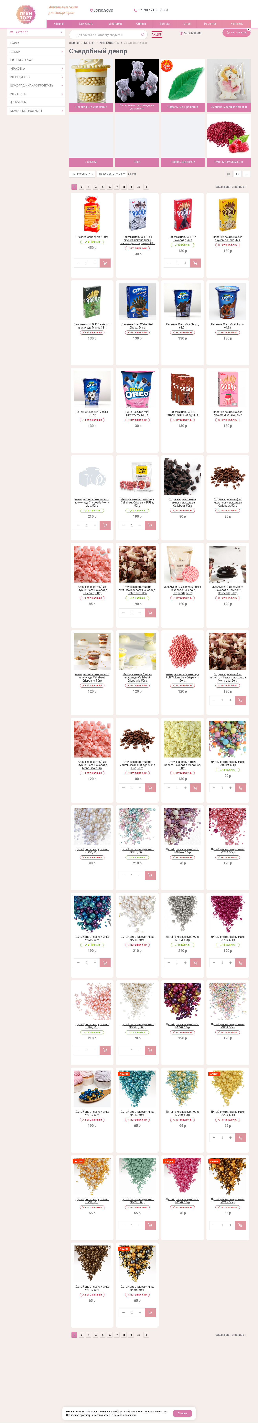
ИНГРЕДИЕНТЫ (109, 42)
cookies (89, 1411)
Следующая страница (231, 182)
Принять (182, 1413)
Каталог (89, 42)
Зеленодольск (103, 10)
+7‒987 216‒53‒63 (153, 10)
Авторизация (192, 32)
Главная (74, 42)
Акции (157, 34)
